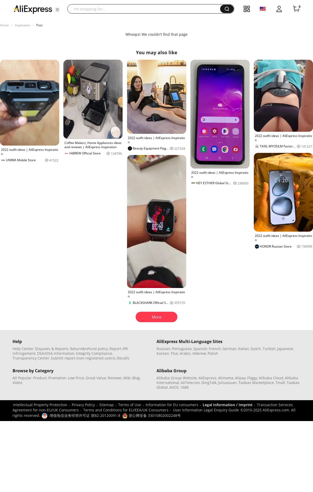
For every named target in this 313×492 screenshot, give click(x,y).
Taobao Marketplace (256, 382)
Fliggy (252, 377)
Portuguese (182, 348)
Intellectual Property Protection (40, 404)
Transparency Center (31, 358)
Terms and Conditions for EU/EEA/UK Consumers (125, 409)
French (215, 348)
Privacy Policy (83, 404)
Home (4, 25)
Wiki (127, 377)
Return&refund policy (89, 348)
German (229, 348)
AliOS (174, 387)
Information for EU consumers (172, 404)
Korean (162, 353)
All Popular (22, 377)
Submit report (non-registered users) (83, 358)
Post (39, 25)
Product (40, 377)
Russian (163, 348)
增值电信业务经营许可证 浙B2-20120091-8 (85, 415)
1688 (184, 387)
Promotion (57, 377)
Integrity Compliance (94, 353)
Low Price (76, 377)
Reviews (115, 377)
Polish (213, 353)
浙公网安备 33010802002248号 (151, 415)
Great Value (96, 377)
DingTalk (208, 382)
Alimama (225, 377)
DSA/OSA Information (55, 353)
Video (17, 382)
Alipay (240, 377)
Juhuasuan (227, 382)
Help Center (23, 348)
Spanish (200, 348)
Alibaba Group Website (176, 377)
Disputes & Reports (52, 348)
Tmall (280, 382)
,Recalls (122, 358)
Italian (243, 348)
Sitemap (106, 404)
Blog (136, 377)
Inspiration (22, 25)
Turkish (269, 348)
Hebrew (199, 353)
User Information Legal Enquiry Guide (206, 409)
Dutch (256, 348)
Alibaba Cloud (271, 377)
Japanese (285, 348)
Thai (174, 353)
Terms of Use (129, 404)
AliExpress (207, 377)
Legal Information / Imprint (227, 404)
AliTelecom (190, 382)
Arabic (185, 353)
